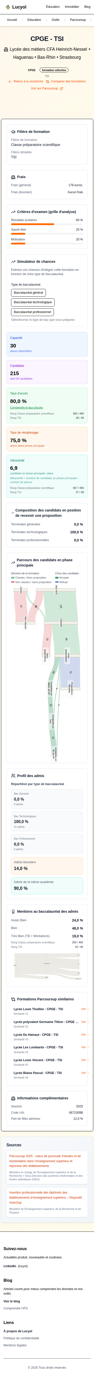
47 (21, 606)
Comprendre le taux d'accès (26, 407)
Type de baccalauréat (25, 284)
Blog (87, 7)
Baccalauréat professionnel (32, 312)
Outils (55, 20)
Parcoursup (78, 20)
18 (53, 672)
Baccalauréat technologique (33, 302)
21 (53, 737)
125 (60, 606)
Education (34, 20)
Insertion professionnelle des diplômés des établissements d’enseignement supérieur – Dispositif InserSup (45, 1197)
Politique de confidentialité (21, 1338)
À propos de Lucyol (18, 1331)
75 (70, 672)
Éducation (53, 7)
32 (47, 639)
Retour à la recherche (25, 81)
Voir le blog (12, 1301)
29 (36, 606)
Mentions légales (15, 1345)
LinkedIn (16, 1266)
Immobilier (72, 7)
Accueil (12, 20)
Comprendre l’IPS (16, 1308)
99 (66, 639)
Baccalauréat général (28, 292)
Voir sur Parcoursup (47, 88)
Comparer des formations (66, 81)
